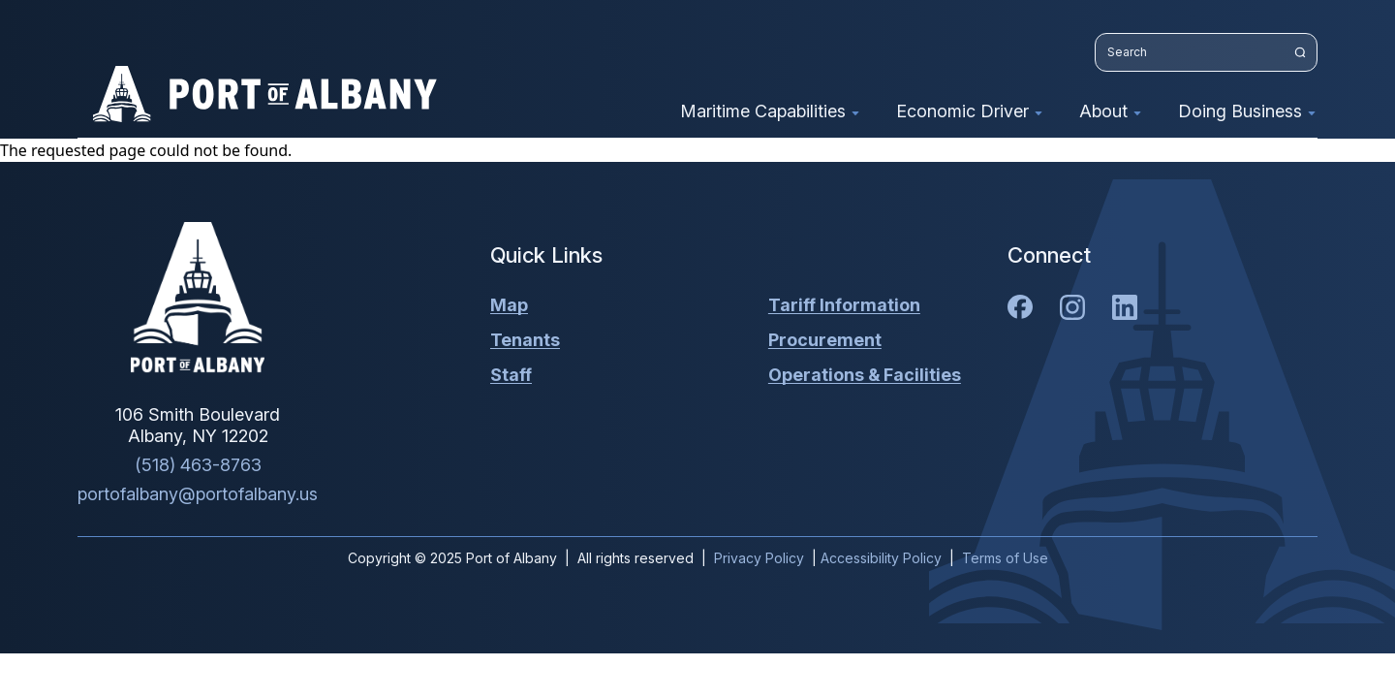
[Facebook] (1020, 307)
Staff (511, 375)
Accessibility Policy (881, 558)
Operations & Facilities (864, 375)
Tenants (525, 340)
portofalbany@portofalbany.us (198, 494)
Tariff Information (844, 305)
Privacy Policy (759, 558)
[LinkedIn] (1124, 307)
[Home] (198, 297)
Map (509, 305)
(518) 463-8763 (198, 465)
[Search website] (1206, 52)
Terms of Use (1005, 558)
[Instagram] (1072, 307)
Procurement (825, 340)
